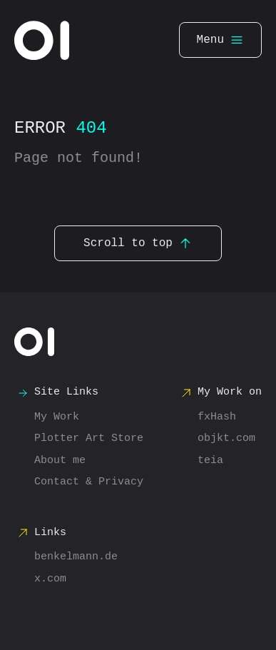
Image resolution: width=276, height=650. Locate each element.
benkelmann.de (76, 557)
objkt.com (226, 439)
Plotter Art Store (88, 439)
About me (60, 461)
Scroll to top (138, 243)
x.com (50, 579)
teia (210, 461)
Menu (220, 40)
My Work (56, 417)
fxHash (217, 417)
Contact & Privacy (88, 482)
